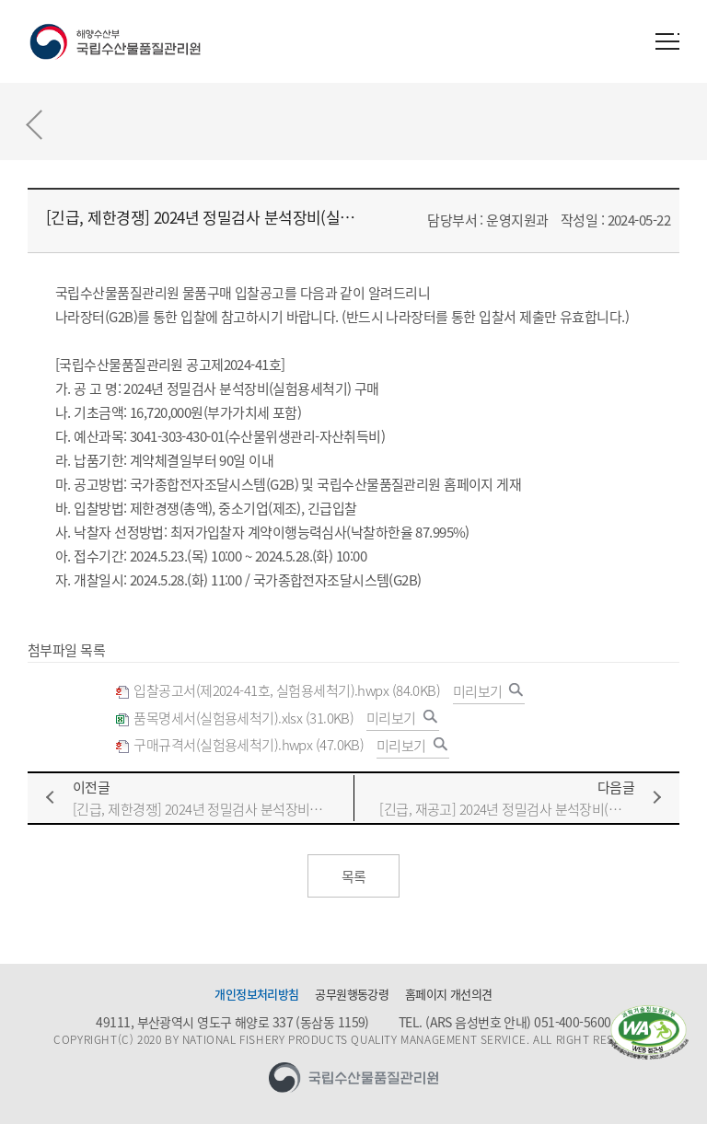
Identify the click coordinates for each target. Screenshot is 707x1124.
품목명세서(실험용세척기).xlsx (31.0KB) (234, 718)
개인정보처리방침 (256, 994)
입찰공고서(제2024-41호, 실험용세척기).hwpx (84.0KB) (277, 690)
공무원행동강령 (351, 994)
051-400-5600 (572, 1022)
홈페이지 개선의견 (449, 994)
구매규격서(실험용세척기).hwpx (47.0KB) (239, 745)
